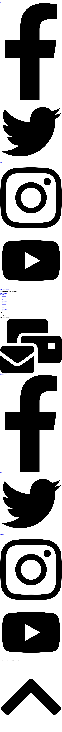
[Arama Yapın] (4, 0)
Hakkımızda (4, 305)
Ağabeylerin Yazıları (5, 300)
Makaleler (4, 299)
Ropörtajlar (4, 298)
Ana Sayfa (4, 296)
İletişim (3, 302)
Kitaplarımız (4, 301)
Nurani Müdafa (4, 289)
